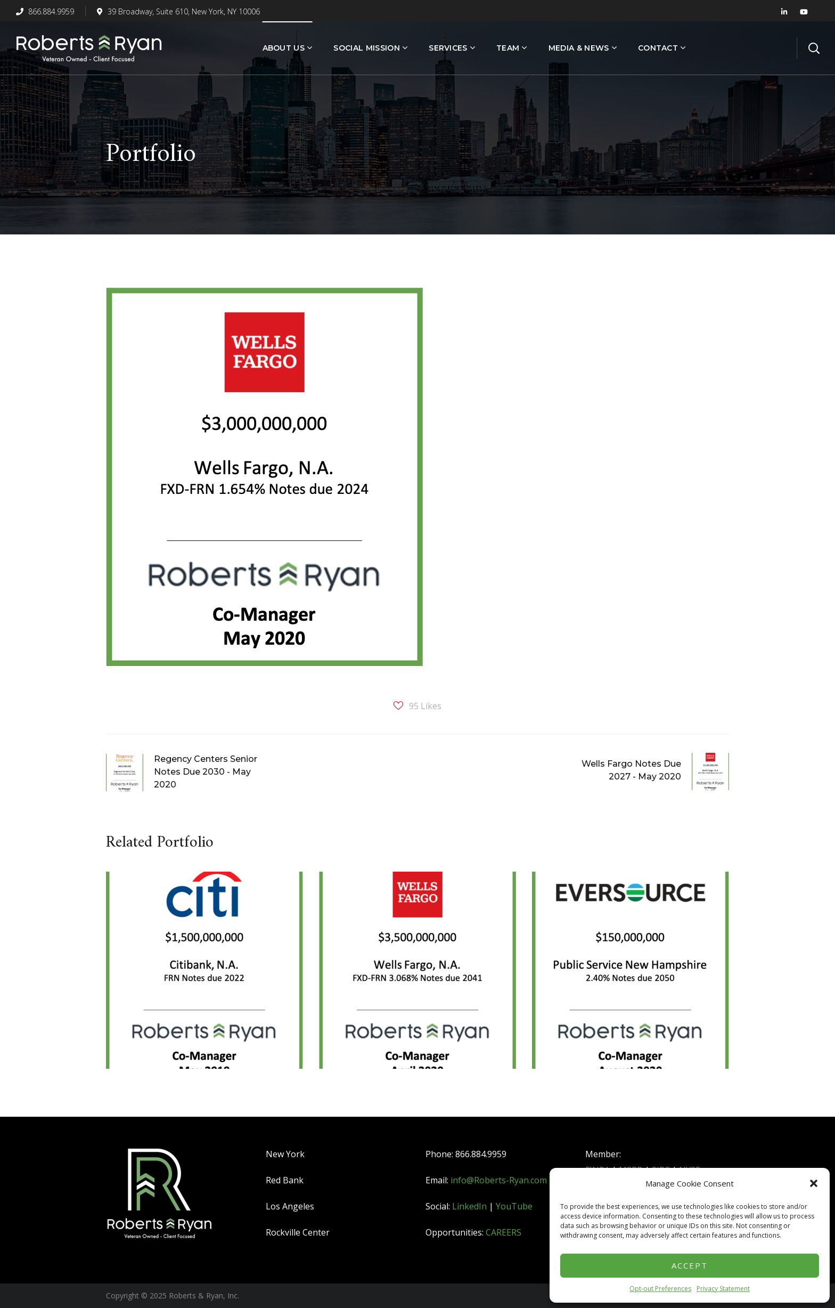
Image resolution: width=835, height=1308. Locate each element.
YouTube (514, 1206)
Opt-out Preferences (660, 1288)
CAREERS (503, 1232)
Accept (690, 1265)
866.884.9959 (45, 11)
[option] (204, 978)
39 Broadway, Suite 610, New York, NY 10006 (178, 11)
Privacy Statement (723, 1288)
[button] (813, 1183)
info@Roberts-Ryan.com (499, 1180)
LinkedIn (469, 1206)
